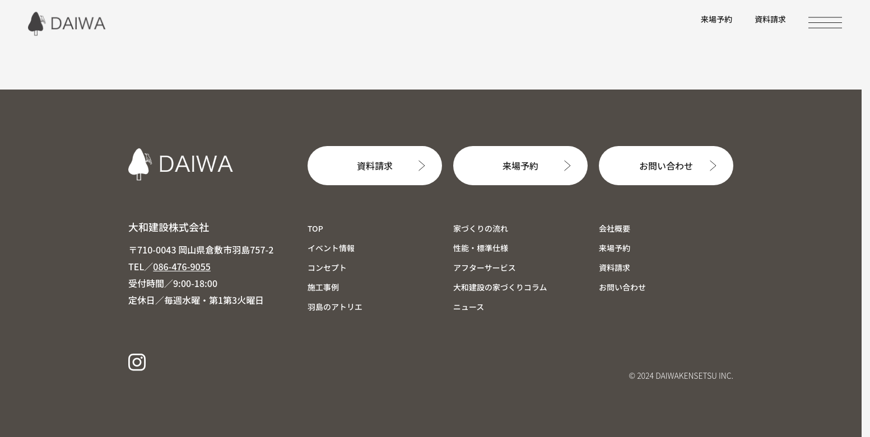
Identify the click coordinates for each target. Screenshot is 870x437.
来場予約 (716, 19)
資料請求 (770, 19)
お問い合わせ (666, 165)
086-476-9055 (182, 266)
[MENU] (825, 22)
